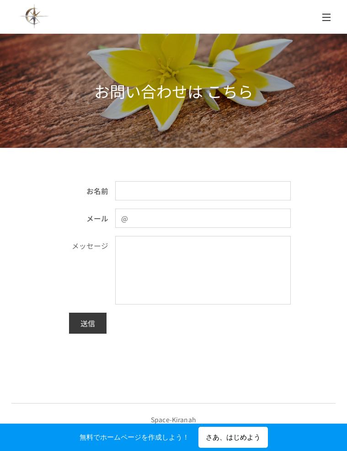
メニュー (326, 17)
